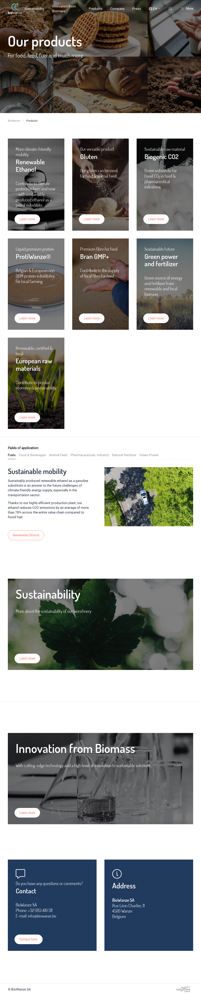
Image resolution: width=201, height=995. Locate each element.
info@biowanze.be (43, 917)
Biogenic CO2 (163, 157)
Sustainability (34, 9)
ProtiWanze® (35, 258)
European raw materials (35, 366)
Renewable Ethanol (32, 166)
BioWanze (14, 120)
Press (136, 9)
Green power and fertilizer (162, 262)
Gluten (89, 157)
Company (117, 9)
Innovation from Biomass (64, 8)
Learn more (29, 219)
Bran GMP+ (95, 258)
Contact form (30, 939)
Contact (27, 892)
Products (95, 9)
